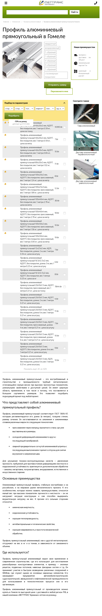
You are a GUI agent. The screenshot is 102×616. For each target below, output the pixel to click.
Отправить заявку (57, 85)
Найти (74, 11)
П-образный (50, 65)
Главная (6, 22)
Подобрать (13, 115)
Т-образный (50, 69)
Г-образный (50, 56)
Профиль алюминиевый (32, 22)
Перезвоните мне (59, 91)
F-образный (50, 52)
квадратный (50, 43)
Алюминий (16, 22)
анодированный (52, 48)
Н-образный (50, 61)
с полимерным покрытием (51, 75)
